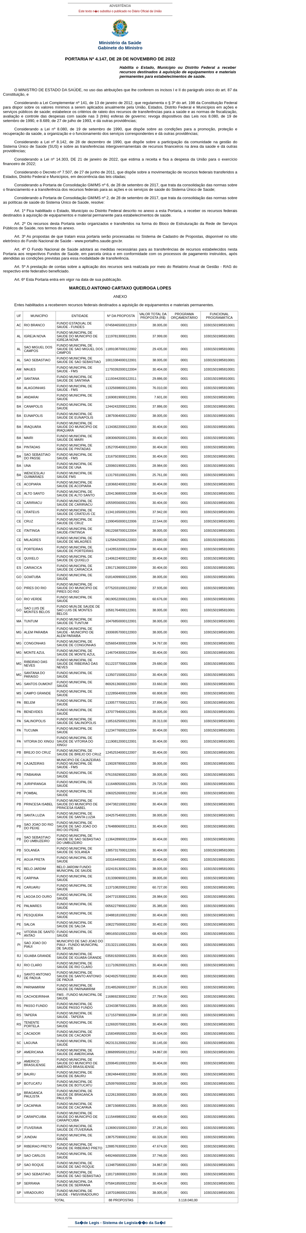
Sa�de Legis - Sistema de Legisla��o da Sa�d (120, 1222)
